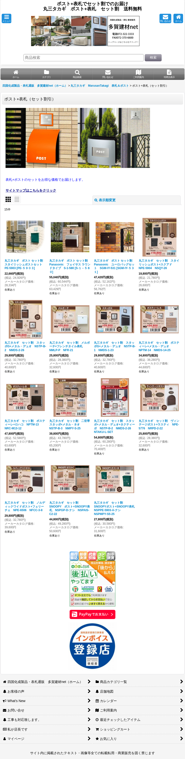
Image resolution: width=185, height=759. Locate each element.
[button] (6, 18)
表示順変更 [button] (105, 200)
